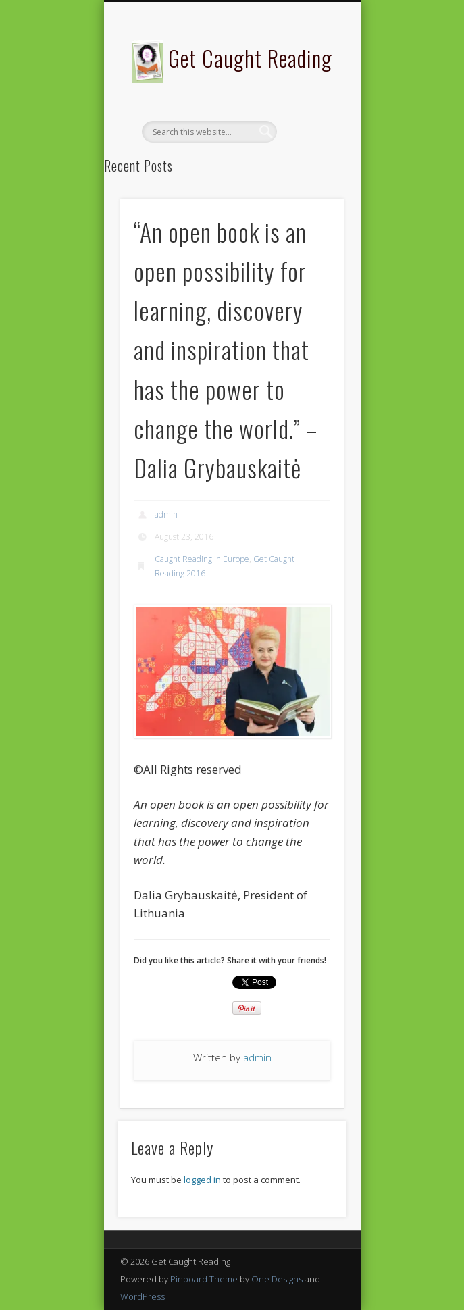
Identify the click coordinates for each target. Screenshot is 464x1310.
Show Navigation (310, 121)
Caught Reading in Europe (202, 559)
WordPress (142, 1296)
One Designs (277, 1279)
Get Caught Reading (250, 58)
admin (166, 514)
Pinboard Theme (204, 1279)
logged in (202, 1180)
